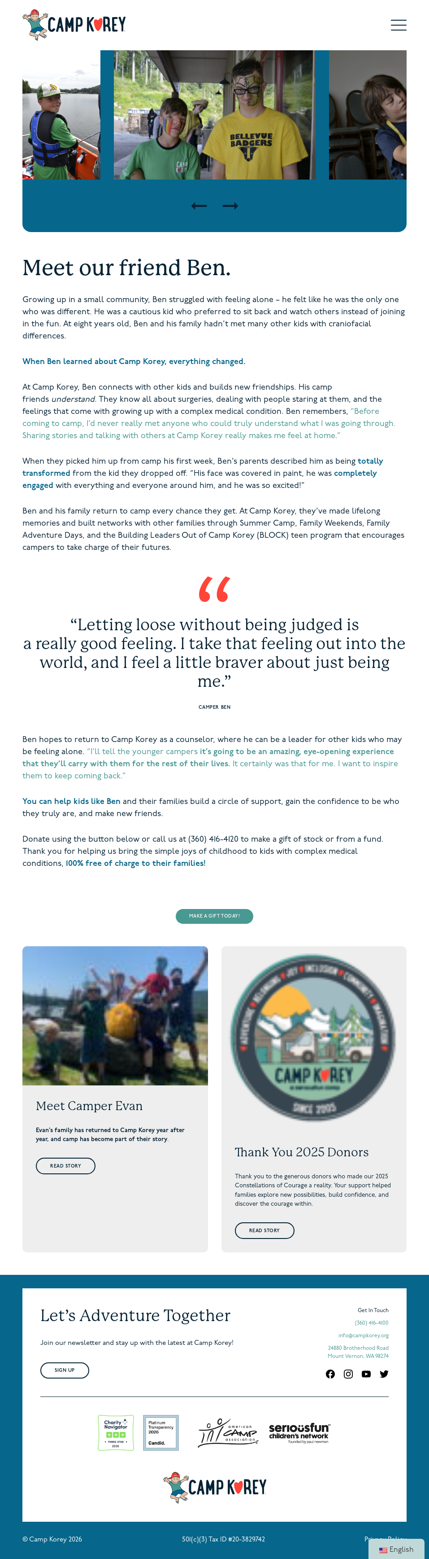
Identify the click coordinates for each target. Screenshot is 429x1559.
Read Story (65, 1166)
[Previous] (199, 206)
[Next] (230, 206)
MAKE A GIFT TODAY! (214, 916)
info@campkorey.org (363, 1336)
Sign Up (65, 1370)
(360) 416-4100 (372, 1323)
